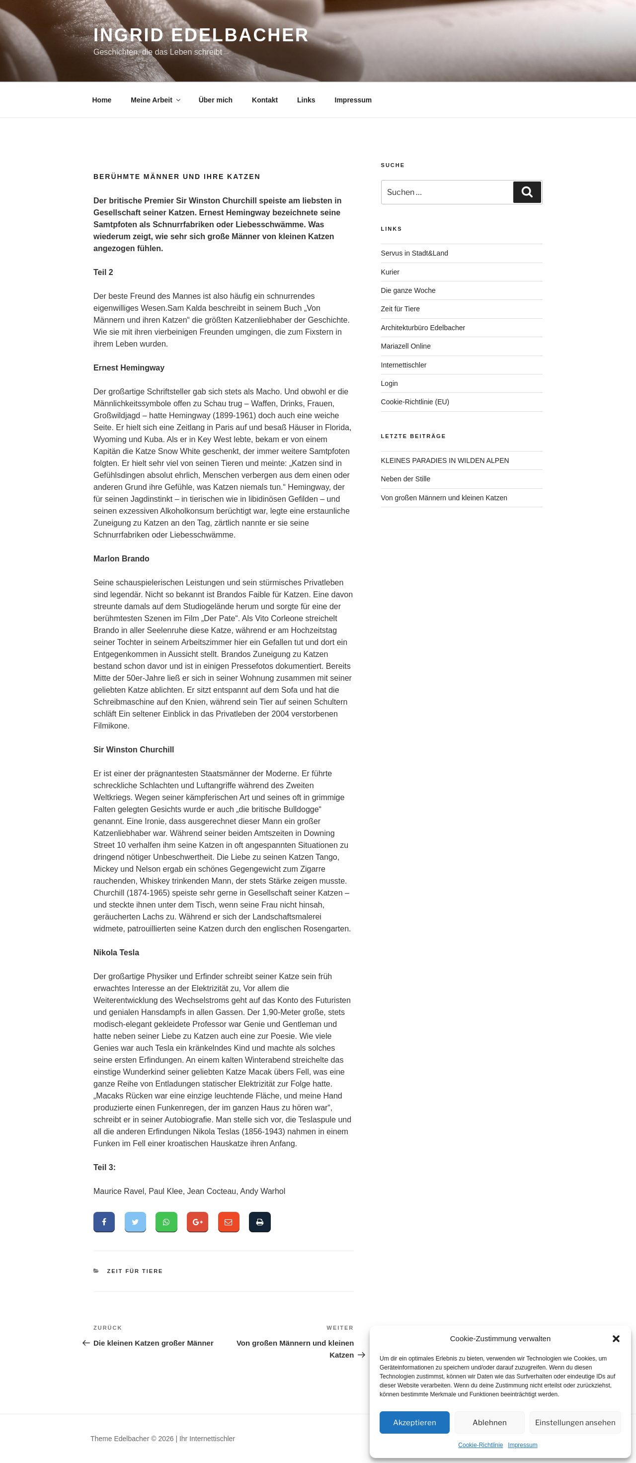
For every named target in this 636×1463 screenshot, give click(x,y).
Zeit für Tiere (135, 1273)
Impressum (522, 1445)
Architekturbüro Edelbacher (423, 328)
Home (102, 100)
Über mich (216, 100)
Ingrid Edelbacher (201, 35)
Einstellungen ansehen (575, 1422)
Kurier (390, 272)
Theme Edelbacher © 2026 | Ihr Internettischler (162, 1440)
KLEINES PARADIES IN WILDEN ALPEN (445, 460)
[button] (616, 1339)
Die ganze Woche (408, 290)
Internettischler (404, 365)
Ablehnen (490, 1422)
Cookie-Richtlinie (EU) (415, 402)
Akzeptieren (414, 1422)
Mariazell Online (406, 346)
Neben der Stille (406, 479)
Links (306, 100)
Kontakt (265, 100)
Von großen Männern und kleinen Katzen (444, 498)
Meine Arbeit (156, 100)
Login (389, 383)
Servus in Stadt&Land (414, 253)
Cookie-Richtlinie (480, 1445)
